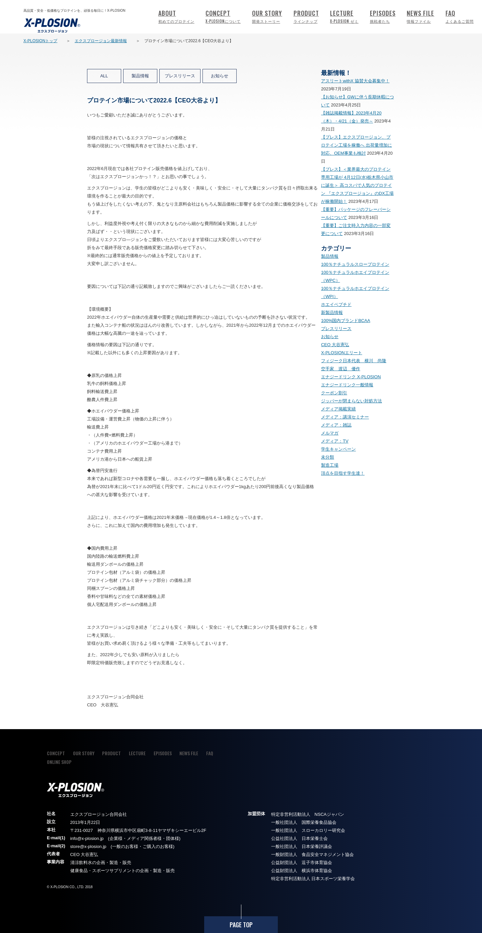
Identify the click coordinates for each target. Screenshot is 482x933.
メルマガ (329, 433)
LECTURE (344, 17)
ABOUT (176, 17)
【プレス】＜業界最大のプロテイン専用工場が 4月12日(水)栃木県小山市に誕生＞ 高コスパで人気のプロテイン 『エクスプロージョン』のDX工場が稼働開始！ (357, 185)
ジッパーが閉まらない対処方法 (351, 400)
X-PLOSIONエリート (341, 352)
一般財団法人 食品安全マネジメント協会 (312, 854)
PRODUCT (306, 17)
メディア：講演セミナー (345, 416)
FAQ (460, 17)
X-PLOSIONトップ (40, 40)
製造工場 (329, 465)
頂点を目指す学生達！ (343, 473)
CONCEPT (223, 17)
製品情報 (140, 75)
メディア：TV (334, 441)
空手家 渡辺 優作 (340, 368)
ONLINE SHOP (59, 761)
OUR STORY (267, 17)
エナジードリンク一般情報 (347, 384)
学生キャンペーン (338, 449)
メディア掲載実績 (338, 408)
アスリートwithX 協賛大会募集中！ (355, 80)
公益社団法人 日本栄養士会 (299, 838)
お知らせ (219, 75)
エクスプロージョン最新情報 (101, 40)
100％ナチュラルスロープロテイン (355, 264)
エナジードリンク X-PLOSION (351, 376)
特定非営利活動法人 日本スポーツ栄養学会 (313, 878)
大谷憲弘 (89, 854)
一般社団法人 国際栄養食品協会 (303, 822)
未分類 (327, 457)
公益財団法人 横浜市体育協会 (301, 870)
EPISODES (383, 17)
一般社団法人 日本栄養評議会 (301, 846)
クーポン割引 (334, 392)
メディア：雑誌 (336, 424)
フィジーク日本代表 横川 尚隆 (353, 360)
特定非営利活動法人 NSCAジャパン (307, 814)
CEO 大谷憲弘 (335, 344)
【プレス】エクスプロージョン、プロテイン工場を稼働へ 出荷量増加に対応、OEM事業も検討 (356, 145)
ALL (104, 75)
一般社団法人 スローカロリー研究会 (308, 830)
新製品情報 (332, 312)
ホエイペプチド (336, 304)
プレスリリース (180, 75)
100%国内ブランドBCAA (345, 320)
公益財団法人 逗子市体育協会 (301, 862)
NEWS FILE (420, 17)
